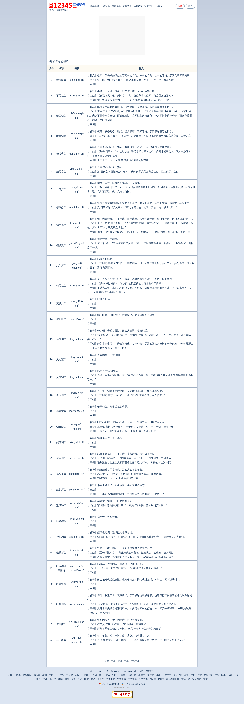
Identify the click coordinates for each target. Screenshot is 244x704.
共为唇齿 (61, 265)
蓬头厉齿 (61, 489)
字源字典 (105, 6)
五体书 (69, 675)
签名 (93, 679)
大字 (199, 675)
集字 (186, 675)
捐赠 (205, 679)
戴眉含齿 (61, 171)
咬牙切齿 (61, 604)
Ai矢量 (153, 679)
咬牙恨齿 (61, 584)
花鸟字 (168, 675)
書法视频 (177, 675)
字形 (193, 675)
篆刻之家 (208, 675)
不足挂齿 (61, 95)
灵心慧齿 (61, 359)
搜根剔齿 (61, 536)
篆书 (101, 675)
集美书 (124, 675)
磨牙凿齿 (61, 411)
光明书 (115, 675)
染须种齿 (61, 505)
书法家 (37, 675)
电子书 (52, 679)
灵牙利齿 (61, 377)
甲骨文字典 (123, 661)
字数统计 (148, 6)
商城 (60, 679)
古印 (94, 675)
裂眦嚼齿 (61, 319)
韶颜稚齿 (61, 521)
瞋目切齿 (61, 135)
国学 (223, 675)
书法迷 (8, 675)
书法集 (17, 675)
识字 (73, 679)
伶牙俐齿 (61, 339)
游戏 (45, 679)
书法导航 (27, 675)
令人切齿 (61, 395)
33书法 (132, 675)
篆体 (108, 675)
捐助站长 (138, 671)
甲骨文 (87, 675)
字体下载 (110, 679)
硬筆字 (100, 679)
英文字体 (143, 679)
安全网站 (196, 679)
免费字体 (121, 679)
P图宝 (161, 679)
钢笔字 (150, 675)
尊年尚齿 (61, 640)
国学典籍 (94, 6)
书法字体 (59, 675)
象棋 (38, 679)
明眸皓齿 (61, 426)
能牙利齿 (61, 442)
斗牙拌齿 (61, 189)
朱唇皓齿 (61, 624)
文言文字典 (110, 661)
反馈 (190, 6)
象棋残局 (127, 6)
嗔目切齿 (61, 115)
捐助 (180, 6)
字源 (217, 675)
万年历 (158, 6)
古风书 (78, 675)
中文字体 (132, 679)
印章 (86, 679)
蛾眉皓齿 (61, 79)
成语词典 (116, 6)
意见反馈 (185, 679)
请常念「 (53, 10)
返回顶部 (149, 671)
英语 (80, 679)
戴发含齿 (61, 153)
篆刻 (44, 675)
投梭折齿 (61, 552)
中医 (236, 675)
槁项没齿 (61, 245)
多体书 (159, 675)
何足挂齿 (61, 285)
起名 (67, 679)
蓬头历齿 (61, 474)
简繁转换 (138, 6)
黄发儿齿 (61, 303)
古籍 (230, 675)
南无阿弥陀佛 (62, 10)
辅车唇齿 (61, 225)
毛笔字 (141, 675)
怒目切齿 (61, 458)
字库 (51, 675)
